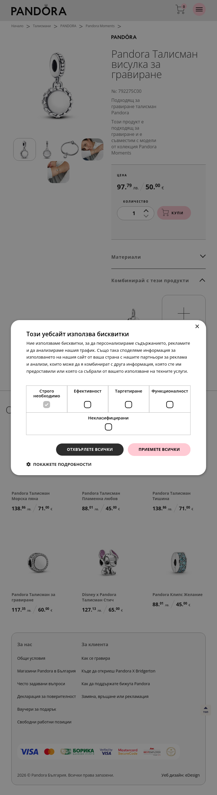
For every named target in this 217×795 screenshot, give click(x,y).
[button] (59, 464)
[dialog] (108, 397)
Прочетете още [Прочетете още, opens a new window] (42, 378)
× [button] (197, 326)
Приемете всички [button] (159, 449)
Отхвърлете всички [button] (90, 449)
